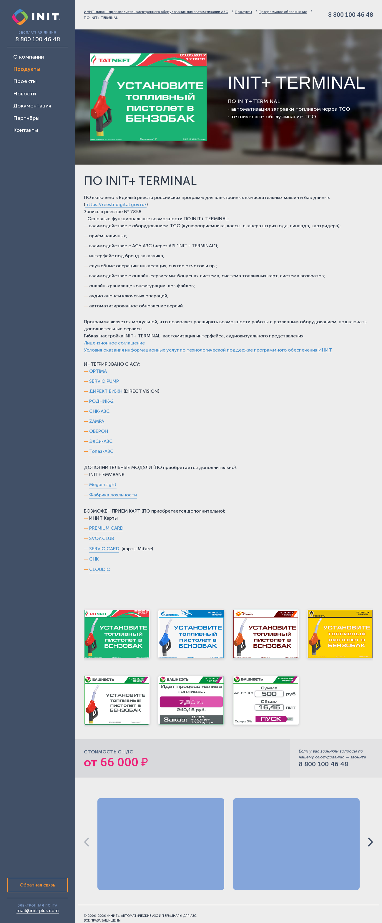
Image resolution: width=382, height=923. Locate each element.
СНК (94, 411)
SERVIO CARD (104, 548)
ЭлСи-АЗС (101, 441)
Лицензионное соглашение (114, 343)
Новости (24, 93)
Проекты (24, 81)
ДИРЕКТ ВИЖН (105, 391)
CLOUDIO (99, 569)
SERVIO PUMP (104, 381)
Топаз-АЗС (101, 451)
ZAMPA (96, 421)
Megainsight (103, 484)
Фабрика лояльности (113, 495)
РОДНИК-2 (101, 401)
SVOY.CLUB (101, 538)
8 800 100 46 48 (350, 15)
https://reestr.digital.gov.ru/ (116, 204)
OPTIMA (98, 371)
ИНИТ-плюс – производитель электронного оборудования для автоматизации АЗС (156, 12)
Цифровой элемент (347, 918)
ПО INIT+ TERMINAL (101, 18)
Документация (32, 105)
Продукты (243, 12)
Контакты (25, 130)
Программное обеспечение (283, 12)
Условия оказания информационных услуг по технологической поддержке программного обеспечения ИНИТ (208, 350)
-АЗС (104, 411)
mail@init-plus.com (37, 910)
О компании (28, 57)
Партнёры (26, 118)
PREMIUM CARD (106, 528)
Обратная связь (37, 885)
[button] (370, 842)
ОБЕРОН (98, 431)
